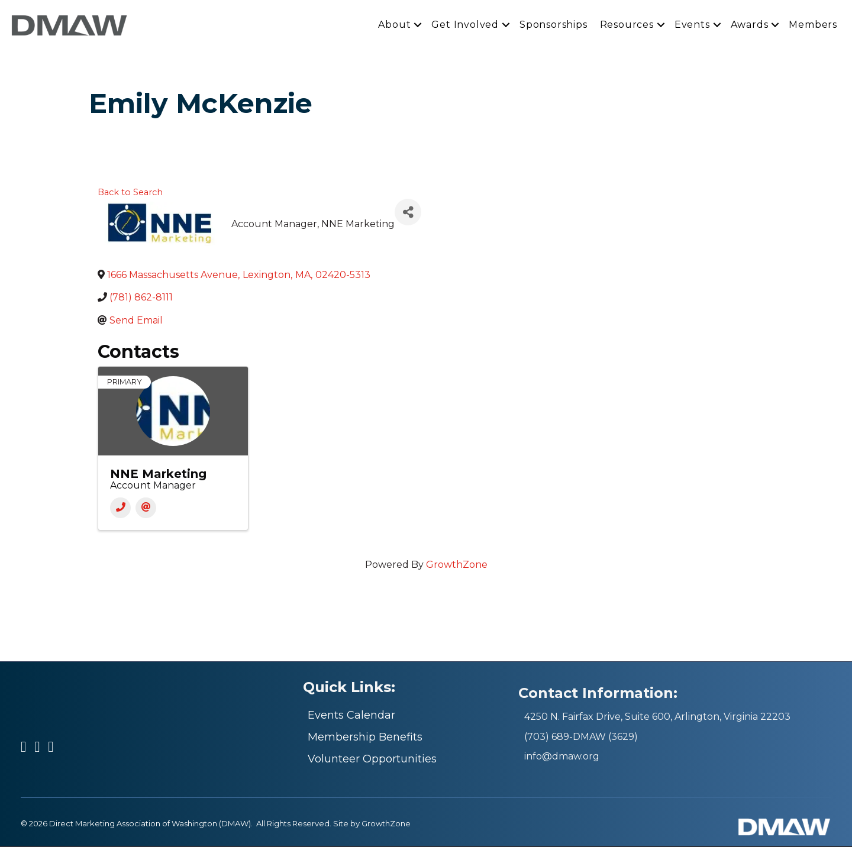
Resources (627, 25)
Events (692, 25)
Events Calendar (351, 716)
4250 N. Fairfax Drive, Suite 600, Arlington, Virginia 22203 (657, 718)
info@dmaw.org (561, 757)
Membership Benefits (365, 738)
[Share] (408, 213)
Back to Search (130, 194)
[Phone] (120, 509)
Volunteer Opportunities (372, 760)
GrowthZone (457, 566)
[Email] (145, 509)
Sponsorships (553, 25)
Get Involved (465, 25)
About (394, 25)
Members (813, 25)
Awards (750, 25)
